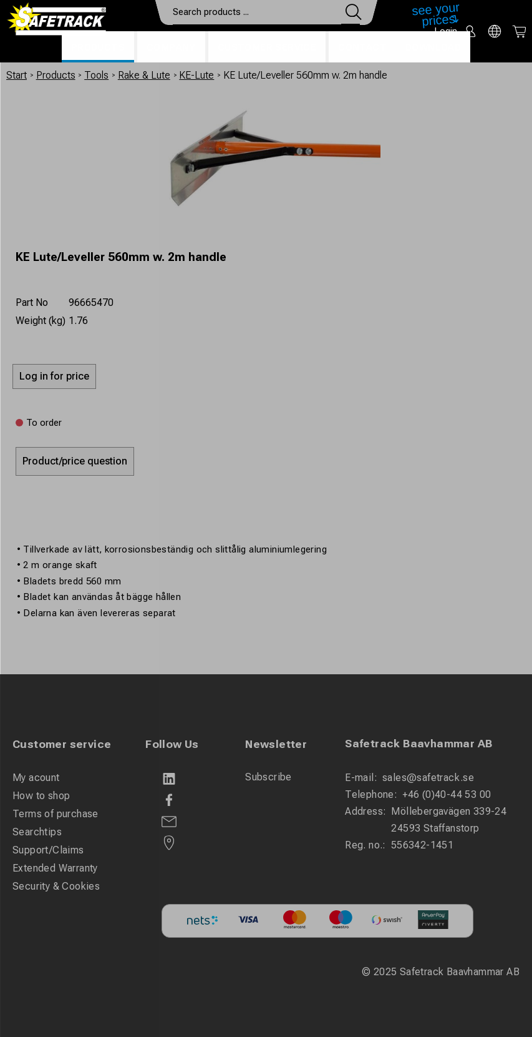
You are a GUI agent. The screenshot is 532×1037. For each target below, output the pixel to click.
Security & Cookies (56, 886)
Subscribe (268, 777)
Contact (362, 47)
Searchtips (37, 832)
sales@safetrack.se (428, 778)
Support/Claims (48, 850)
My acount (36, 778)
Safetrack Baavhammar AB (418, 743)
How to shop (41, 796)
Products (98, 47)
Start (16, 75)
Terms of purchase (55, 814)
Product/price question (74, 461)
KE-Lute (196, 75)
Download (433, 47)
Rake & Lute (144, 75)
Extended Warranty (55, 868)
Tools (96, 75)
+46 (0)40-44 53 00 (446, 794)
